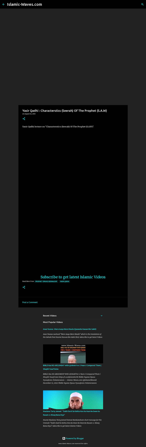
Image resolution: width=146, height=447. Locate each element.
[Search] (45, 4)
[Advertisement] (73, 85)
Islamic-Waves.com (24, 4)
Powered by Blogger (73, 438)
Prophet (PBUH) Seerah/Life (46, 281)
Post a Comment (30, 302)
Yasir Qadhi (64, 281)
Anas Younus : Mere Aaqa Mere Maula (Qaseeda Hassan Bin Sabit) (69, 329)
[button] (23, 119)
